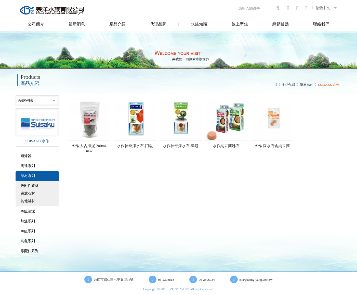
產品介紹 (117, 24)
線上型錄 (240, 24)
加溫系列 (28, 221)
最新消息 (77, 24)
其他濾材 (28, 201)
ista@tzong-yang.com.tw (255, 279)
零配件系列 (29, 251)
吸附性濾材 (29, 186)
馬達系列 (28, 166)
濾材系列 (306, 84)
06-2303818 (166, 279)
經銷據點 (280, 24)
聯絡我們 (321, 24)
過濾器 (26, 156)
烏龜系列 (28, 241)
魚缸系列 (28, 231)
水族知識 (199, 24)
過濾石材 (28, 193)
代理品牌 (158, 24)
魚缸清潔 (28, 211)
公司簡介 (36, 24)
